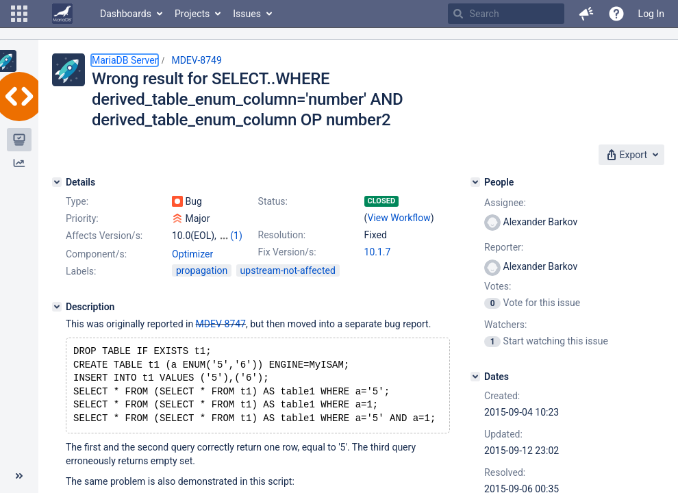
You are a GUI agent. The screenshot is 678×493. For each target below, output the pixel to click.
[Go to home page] (62, 13)
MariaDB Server (125, 60)
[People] (475, 182)
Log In (651, 13)
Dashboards (125, 13)
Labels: (81, 283)
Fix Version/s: (287, 251)
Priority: (82, 218)
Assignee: (505, 202)
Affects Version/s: (104, 235)
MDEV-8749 (196, 60)
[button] (19, 13)
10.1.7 (377, 251)
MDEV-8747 (221, 336)
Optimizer (192, 266)
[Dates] (475, 376)
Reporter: (503, 247)
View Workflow (399, 217)
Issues (247, 13)
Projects (192, 13)
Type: (77, 201)
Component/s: (96, 266)
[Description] (57, 319)
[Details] (57, 182)
